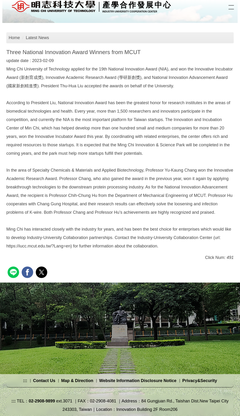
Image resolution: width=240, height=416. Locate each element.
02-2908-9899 (42, 401)
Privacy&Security (199, 380)
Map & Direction (77, 380)
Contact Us (44, 380)
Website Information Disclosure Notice (137, 380)
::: (25, 380)
